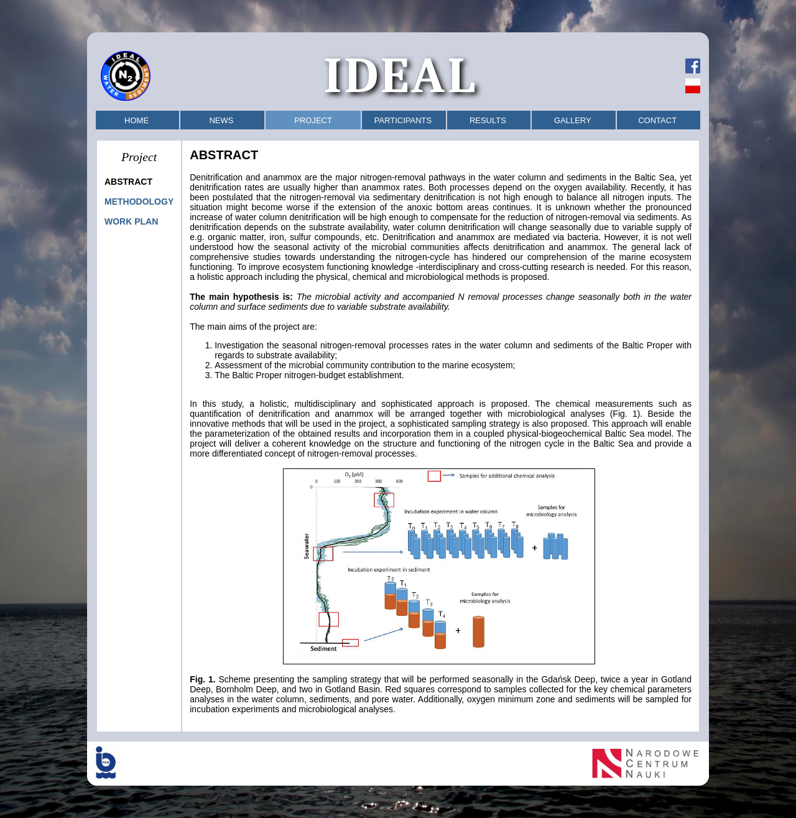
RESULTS (488, 120)
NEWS (221, 120)
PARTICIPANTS (403, 120)
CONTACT (657, 120)
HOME (136, 120)
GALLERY (572, 120)
